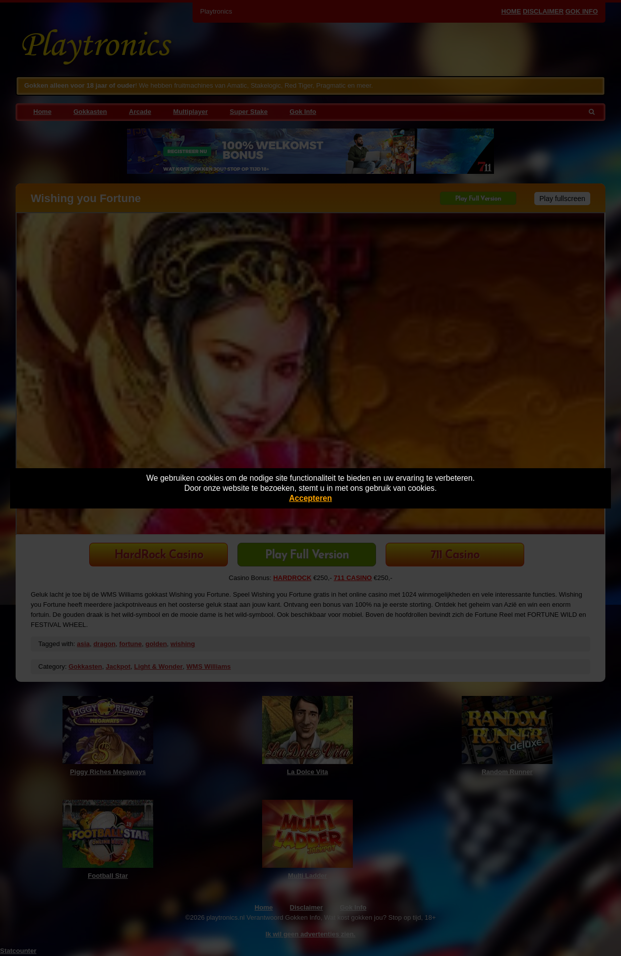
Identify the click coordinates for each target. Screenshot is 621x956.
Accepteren (310, 498)
